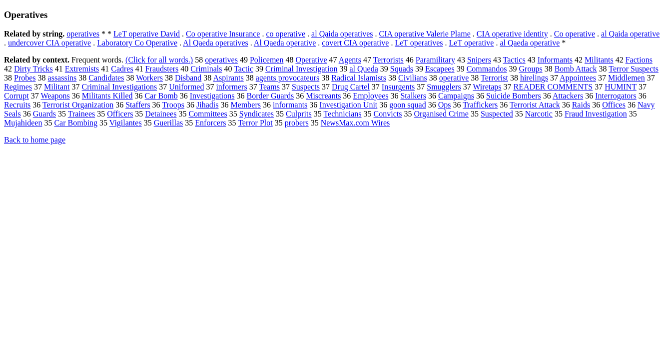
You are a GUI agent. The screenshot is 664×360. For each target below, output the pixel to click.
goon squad (407, 104)
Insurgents (398, 86)
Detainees (160, 114)
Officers (120, 114)
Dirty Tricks (33, 68)
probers (297, 122)
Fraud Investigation (596, 114)
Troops (173, 104)
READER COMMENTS (553, 86)
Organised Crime (441, 114)
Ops (444, 104)
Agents (350, 60)
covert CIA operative (355, 42)
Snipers (479, 60)
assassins (62, 78)
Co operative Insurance (223, 34)
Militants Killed (107, 96)
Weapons (55, 96)
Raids (581, 104)
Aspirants (228, 78)
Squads (401, 68)
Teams (269, 86)
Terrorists (388, 60)
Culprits (299, 114)
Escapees (440, 68)
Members (246, 104)
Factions (639, 60)
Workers (149, 78)
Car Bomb (161, 96)
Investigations (212, 96)
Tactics (514, 60)
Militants (599, 60)
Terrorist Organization (77, 104)
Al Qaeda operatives (215, 42)
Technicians (342, 114)
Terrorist (494, 78)
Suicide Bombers (513, 96)
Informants (555, 60)
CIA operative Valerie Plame (425, 34)
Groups (531, 68)
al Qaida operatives (342, 34)
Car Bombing (75, 122)
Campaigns (456, 96)
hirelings (534, 78)
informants (290, 104)
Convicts (388, 114)
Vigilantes (125, 122)
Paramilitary (435, 60)
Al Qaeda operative (285, 42)
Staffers (137, 104)
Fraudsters (162, 68)
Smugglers (444, 86)
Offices (614, 104)
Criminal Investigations (119, 86)
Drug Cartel (351, 86)
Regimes (18, 86)
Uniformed (186, 86)
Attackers (568, 96)
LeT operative (471, 42)
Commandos (487, 68)
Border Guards (270, 96)
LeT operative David (146, 34)
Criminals (206, 68)
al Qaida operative (630, 34)
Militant (57, 86)
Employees (370, 96)
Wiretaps (487, 86)
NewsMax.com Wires (355, 122)
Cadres (122, 68)
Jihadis (207, 104)
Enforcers (210, 122)
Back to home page (34, 140)
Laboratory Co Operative (137, 42)
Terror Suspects (634, 68)
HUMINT (621, 86)
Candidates (106, 78)
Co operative (574, 34)
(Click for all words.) (159, 60)
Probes (25, 78)
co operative (285, 34)
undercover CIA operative (49, 42)
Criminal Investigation (301, 68)
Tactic (243, 68)
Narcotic (539, 114)
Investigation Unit (348, 104)
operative (454, 78)
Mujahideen (23, 122)
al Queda (363, 68)
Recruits (17, 104)
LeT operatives (419, 42)
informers (231, 86)
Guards (44, 114)
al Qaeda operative (530, 42)
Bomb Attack (576, 68)
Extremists (82, 68)
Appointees (578, 78)
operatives (82, 34)
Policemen (267, 60)
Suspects (306, 86)
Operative (311, 60)
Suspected (497, 114)
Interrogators (616, 96)
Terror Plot (255, 122)
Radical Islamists (358, 78)
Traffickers (480, 104)
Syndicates (256, 114)
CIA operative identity (512, 34)
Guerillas (168, 122)
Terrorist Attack (535, 104)
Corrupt (16, 96)
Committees (207, 114)
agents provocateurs (288, 78)
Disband (188, 78)
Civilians (412, 78)
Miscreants (323, 96)
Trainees (81, 114)
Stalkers (413, 96)
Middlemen (626, 78)
